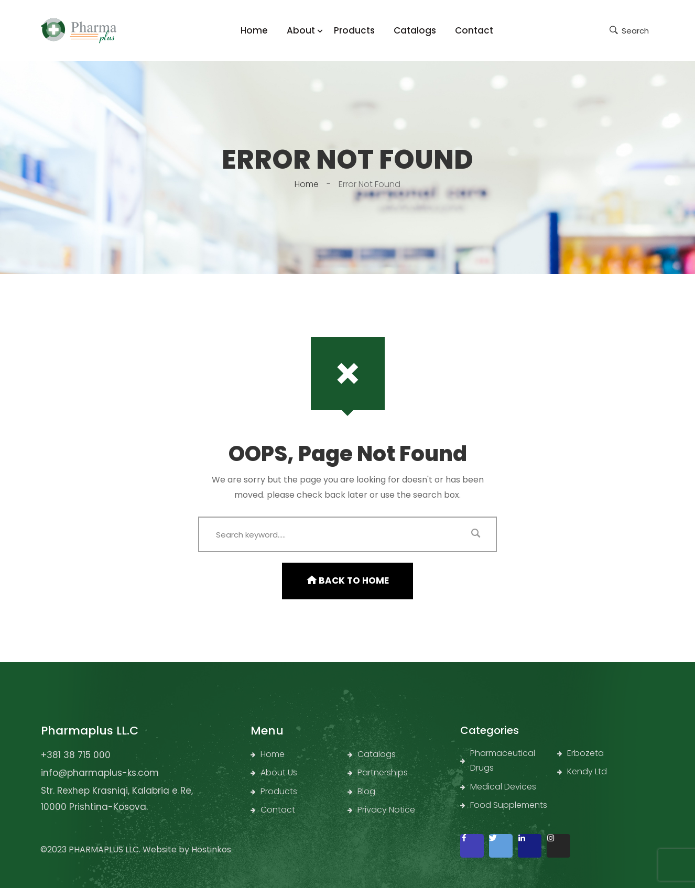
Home (307, 184)
